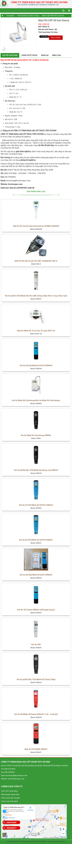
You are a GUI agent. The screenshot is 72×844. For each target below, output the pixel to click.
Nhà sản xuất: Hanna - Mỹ (47, 29)
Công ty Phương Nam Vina (56, 841)
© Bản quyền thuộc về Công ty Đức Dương (21, 841)
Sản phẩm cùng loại (36, 191)
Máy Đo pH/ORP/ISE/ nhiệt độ (53, 15)
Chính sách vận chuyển (10, 798)
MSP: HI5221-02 (43, 27)
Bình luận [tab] (56, 55)
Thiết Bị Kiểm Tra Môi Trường (28, 15)
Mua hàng (56, 38)
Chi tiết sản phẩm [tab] (10, 55)
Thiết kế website (41, 841)
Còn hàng (54, 32)
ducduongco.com (15, 184)
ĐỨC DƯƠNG (38, 134)
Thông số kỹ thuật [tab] (29, 55)
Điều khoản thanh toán (10, 794)
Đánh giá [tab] (44, 55)
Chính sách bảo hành (9, 801)
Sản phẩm (10, 15)
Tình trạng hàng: (44, 32)
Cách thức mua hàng (9, 791)
